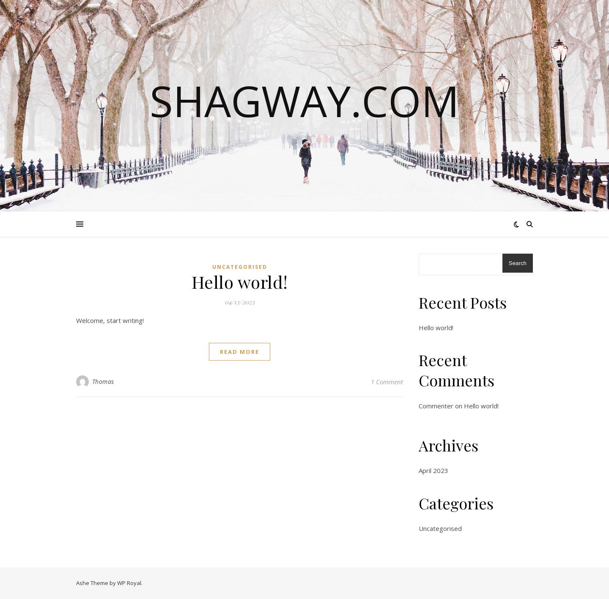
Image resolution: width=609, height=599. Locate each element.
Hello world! (240, 282)
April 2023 (433, 470)
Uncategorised (239, 267)
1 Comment (387, 381)
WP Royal (129, 583)
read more (239, 352)
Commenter (436, 406)
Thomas (103, 381)
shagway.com (304, 100)
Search (518, 263)
